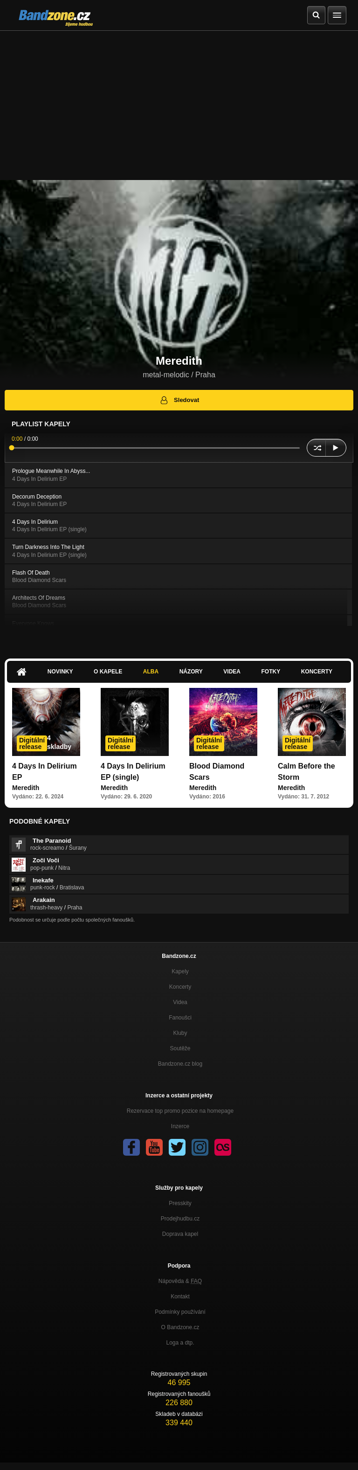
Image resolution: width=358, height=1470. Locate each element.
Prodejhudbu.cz (180, 1218)
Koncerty (316, 671)
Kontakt (180, 1296)
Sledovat (179, 400)
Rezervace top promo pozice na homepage (180, 1111)
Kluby (180, 1033)
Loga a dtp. (180, 1342)
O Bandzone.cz (180, 1327)
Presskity (180, 1203)
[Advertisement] (179, 100)
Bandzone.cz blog (180, 1064)
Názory (191, 671)
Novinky (60, 671)
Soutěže (180, 1048)
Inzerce (180, 1126)
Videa (232, 671)
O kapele (108, 671)
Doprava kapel (180, 1234)
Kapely (180, 971)
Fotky (270, 671)
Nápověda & (180, 1281)
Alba (150, 671)
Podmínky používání (180, 1312)
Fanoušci (180, 1017)
